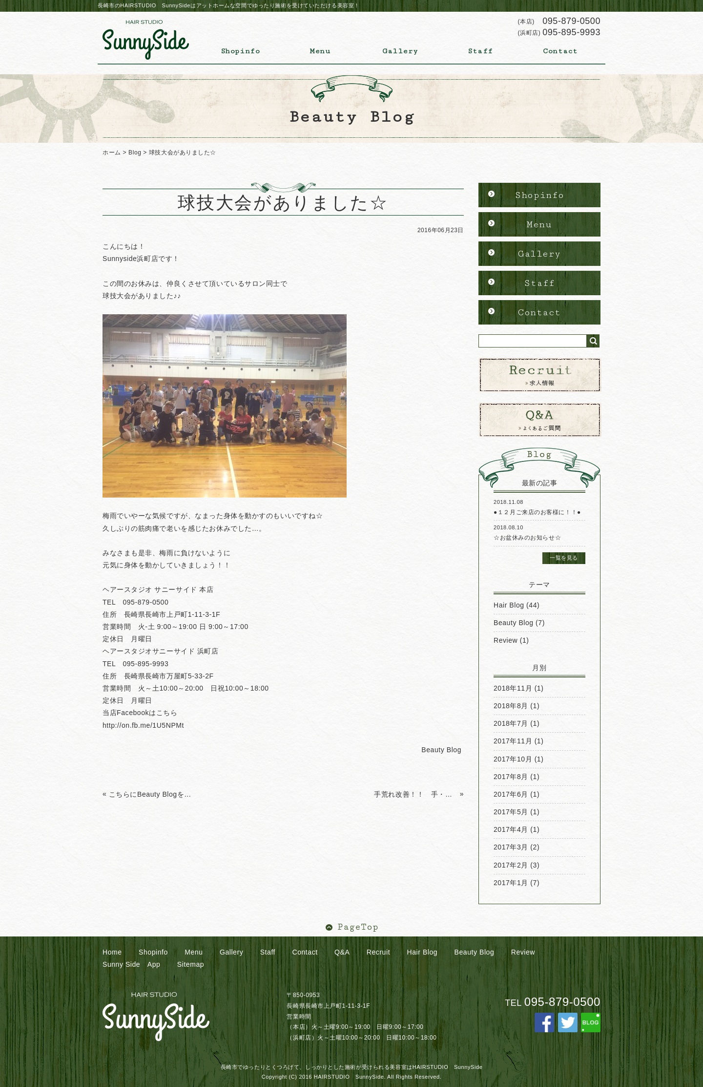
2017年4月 (511, 829)
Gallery (400, 51)
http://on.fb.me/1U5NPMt (143, 725)
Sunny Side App (131, 964)
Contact (560, 51)
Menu (320, 51)
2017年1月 (511, 883)
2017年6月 (511, 794)
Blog (134, 152)
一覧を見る (564, 558)
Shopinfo (240, 51)
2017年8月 (511, 777)
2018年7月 (511, 723)
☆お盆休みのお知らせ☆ (527, 537)
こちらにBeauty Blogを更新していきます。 (150, 794)
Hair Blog (509, 605)
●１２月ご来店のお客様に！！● (537, 512)
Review (505, 640)
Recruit (378, 952)
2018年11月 (513, 688)
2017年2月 (511, 865)
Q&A (342, 952)
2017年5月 (511, 812)
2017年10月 (513, 759)
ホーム (112, 152)
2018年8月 (511, 706)
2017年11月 (513, 741)
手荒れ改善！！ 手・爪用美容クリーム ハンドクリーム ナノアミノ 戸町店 (415, 794)
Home (112, 952)
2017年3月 (511, 847)
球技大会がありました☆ (182, 152)
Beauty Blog (514, 623)
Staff (480, 51)
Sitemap (190, 964)
